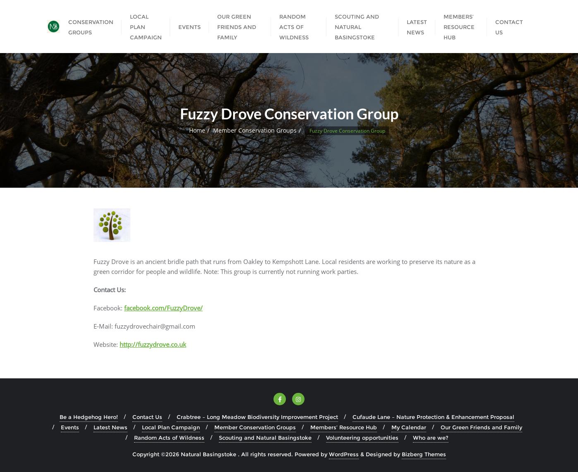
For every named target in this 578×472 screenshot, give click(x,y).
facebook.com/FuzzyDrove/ (163, 308)
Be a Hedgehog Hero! (89, 417)
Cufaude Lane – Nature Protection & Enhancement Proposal (433, 417)
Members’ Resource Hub (343, 427)
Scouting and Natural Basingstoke (265, 437)
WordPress (344, 454)
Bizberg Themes (424, 454)
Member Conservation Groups (255, 130)
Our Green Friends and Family (481, 427)
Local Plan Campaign (171, 427)
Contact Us (147, 417)
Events (70, 427)
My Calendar (408, 427)
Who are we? (430, 437)
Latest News (110, 427)
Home (197, 130)
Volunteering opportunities (362, 437)
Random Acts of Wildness (169, 437)
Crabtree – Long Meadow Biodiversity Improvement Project (257, 417)
